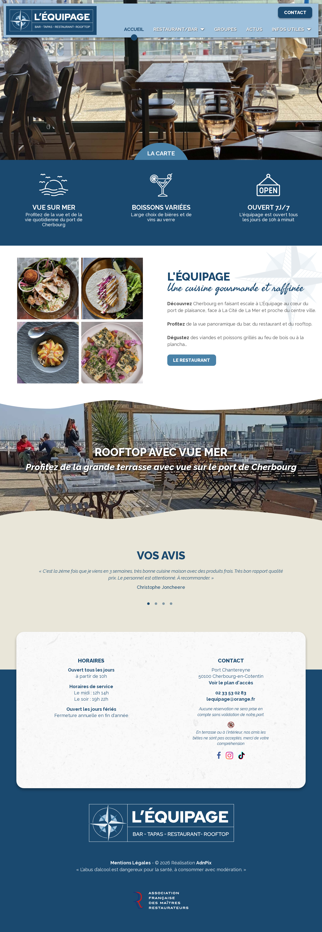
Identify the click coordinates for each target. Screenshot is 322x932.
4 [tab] (171, 603)
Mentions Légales (130, 862)
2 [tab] (156, 603)
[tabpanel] (161, 580)
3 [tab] (163, 603)
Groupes (225, 29)
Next (290, 583)
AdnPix (204, 862)
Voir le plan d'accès (231, 682)
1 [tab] (148, 603)
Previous (31, 583)
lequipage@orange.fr (231, 699)
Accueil (134, 29)
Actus (254, 29)
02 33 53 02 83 (230, 692)
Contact (295, 12)
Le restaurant (191, 360)
